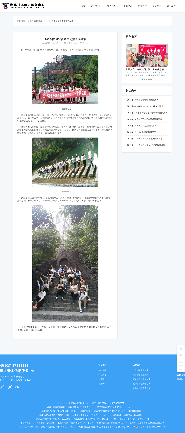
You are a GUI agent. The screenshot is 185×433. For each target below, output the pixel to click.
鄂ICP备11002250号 (127, 427)
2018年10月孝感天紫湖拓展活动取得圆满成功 (147, 113)
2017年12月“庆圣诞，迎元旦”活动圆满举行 (146, 145)
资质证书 (102, 379)
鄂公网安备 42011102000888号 (151, 427)
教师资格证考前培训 (142, 384)
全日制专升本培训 (141, 370)
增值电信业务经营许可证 (90, 427)
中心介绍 (102, 370)
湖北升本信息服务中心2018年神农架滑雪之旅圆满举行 (147, 106)
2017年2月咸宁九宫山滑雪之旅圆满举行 (144, 139)
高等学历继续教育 (141, 375)
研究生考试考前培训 (142, 379)
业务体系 (113, 6)
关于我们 (97, 6)
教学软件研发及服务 (142, 388)
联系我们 (102, 384)
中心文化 (102, 375)
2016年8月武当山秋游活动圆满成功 (142, 100)
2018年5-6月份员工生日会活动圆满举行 (144, 119)
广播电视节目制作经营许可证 (110, 423)
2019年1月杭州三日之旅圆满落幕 (141, 126)
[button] (127, 57)
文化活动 (181, 375)
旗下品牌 (173, 6)
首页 (83, 6)
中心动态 (128, 6)
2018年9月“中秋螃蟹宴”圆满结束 (141, 132)
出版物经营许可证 (109, 427)
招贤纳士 (156, 6)
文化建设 (142, 6)
